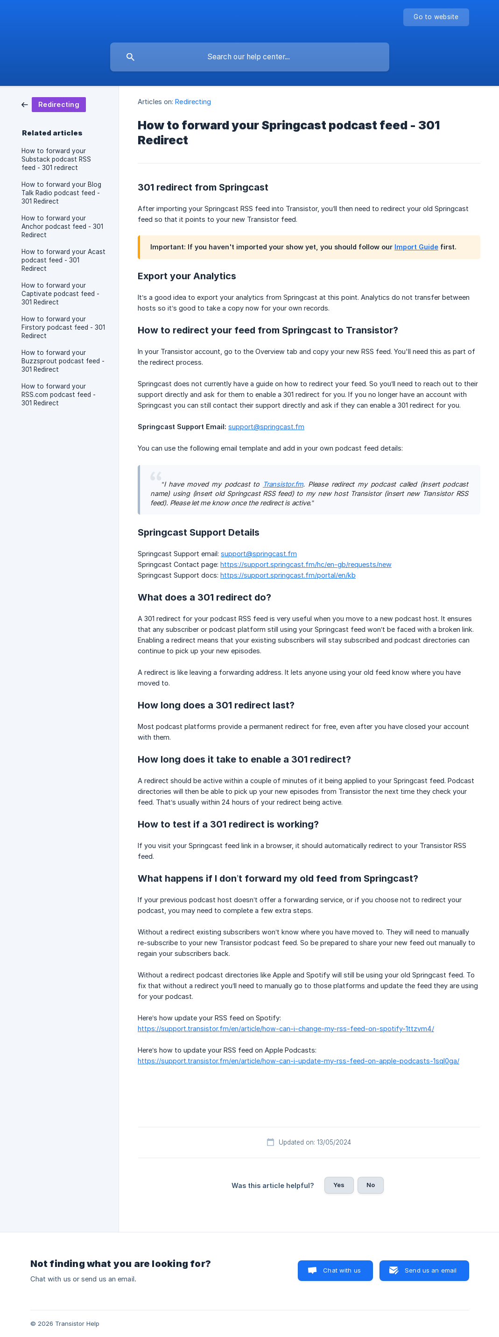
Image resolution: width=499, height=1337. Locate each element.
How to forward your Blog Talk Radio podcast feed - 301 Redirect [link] (61, 193)
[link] (53, 103)
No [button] (370, 1184)
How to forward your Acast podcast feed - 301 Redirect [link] (63, 260)
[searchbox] (249, 56)
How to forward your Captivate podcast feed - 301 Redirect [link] (60, 294)
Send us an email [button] (431, 1270)
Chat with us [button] (342, 1270)
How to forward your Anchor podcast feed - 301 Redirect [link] (62, 226)
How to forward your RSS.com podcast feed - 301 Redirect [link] (58, 394)
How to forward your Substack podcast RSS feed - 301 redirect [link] (56, 159)
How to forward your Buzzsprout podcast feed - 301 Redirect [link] (63, 361)
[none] (436, 17)
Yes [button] (338, 1184)
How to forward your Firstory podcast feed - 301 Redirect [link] (63, 327)
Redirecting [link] (193, 102)
